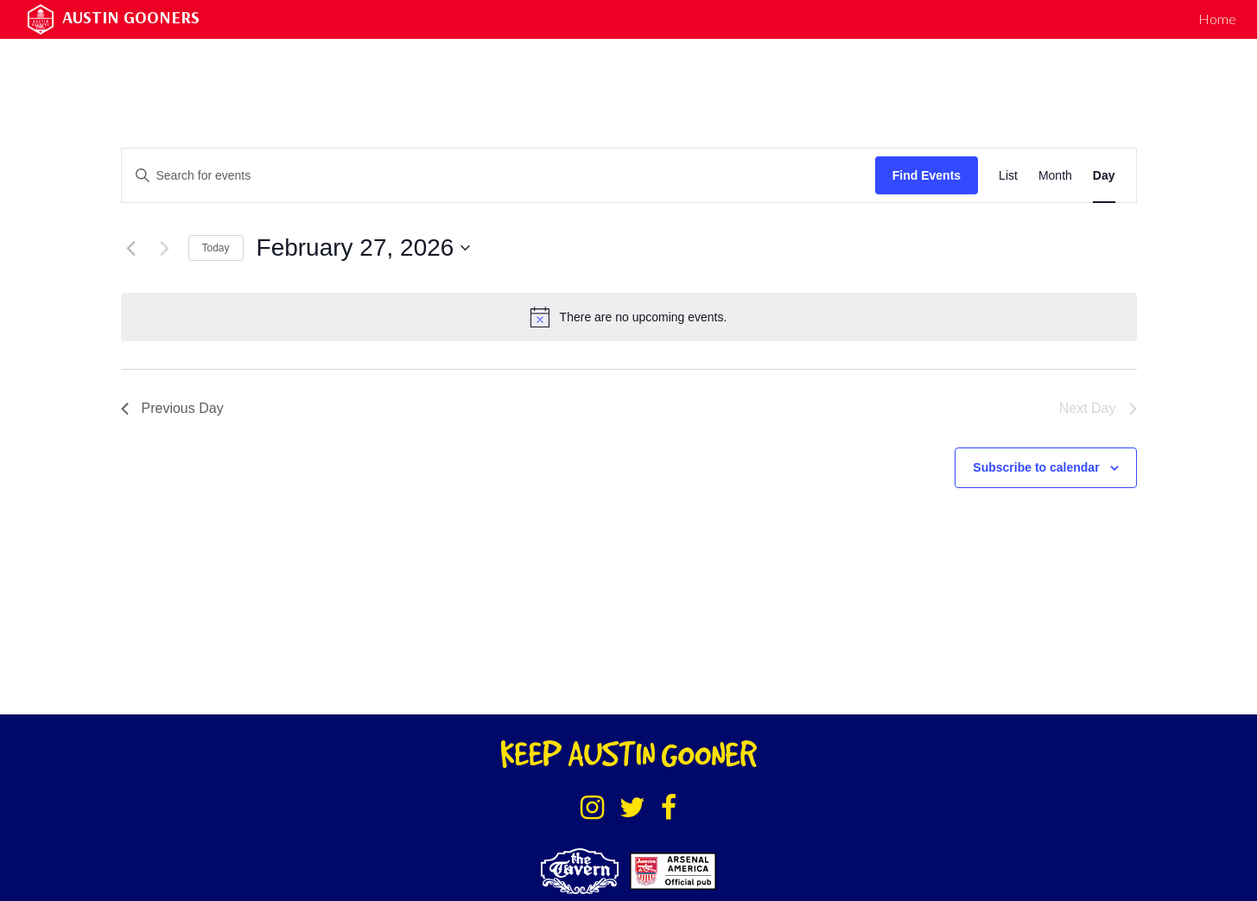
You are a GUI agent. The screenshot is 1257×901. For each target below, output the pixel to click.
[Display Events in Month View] (1055, 176)
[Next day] (165, 248)
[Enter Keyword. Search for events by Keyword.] (498, 176)
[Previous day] (131, 248)
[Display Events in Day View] (1104, 176)
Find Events (926, 175)
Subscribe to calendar (1036, 467)
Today (216, 248)
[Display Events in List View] (1008, 176)
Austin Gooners (131, 17)
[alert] (629, 317)
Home (1217, 18)
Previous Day (172, 408)
